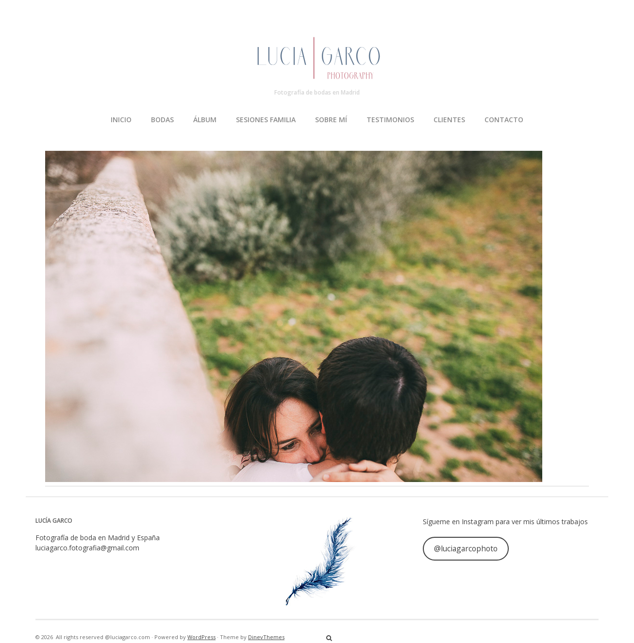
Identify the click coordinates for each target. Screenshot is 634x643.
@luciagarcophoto (466, 548)
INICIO (121, 119)
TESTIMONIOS (390, 119)
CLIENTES (449, 119)
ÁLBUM (205, 119)
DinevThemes (266, 637)
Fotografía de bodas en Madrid (317, 92)
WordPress (201, 637)
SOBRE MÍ (331, 119)
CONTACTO (503, 119)
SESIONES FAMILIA (266, 119)
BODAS (162, 119)
